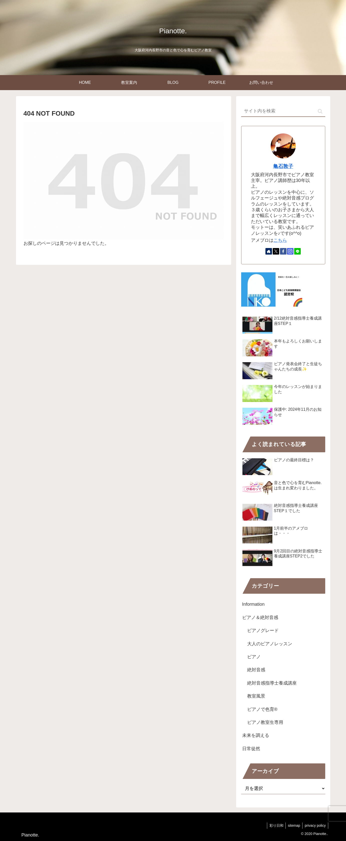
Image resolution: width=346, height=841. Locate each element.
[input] (283, 111)
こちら (280, 240)
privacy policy (314, 825)
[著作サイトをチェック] (268, 251)
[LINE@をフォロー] (297, 251)
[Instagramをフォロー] (290, 251)
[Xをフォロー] (276, 251)
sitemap (293, 825)
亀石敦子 (283, 166)
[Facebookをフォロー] (283, 251)
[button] (320, 111)
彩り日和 (274, 825)
